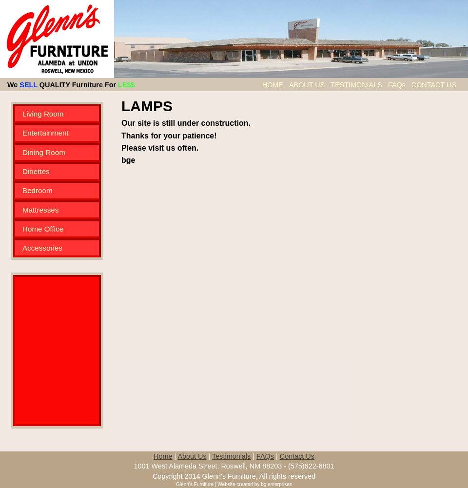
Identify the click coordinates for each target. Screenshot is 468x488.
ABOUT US (308, 85)
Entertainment (45, 133)
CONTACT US (433, 85)
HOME (273, 85)
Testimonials (231, 456)
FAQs (398, 85)
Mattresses (40, 210)
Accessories (42, 248)
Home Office (42, 229)
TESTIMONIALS (357, 85)
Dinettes (36, 171)
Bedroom (37, 190)
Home (163, 456)
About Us (191, 456)
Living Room (42, 114)
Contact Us (297, 456)
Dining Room (43, 152)
